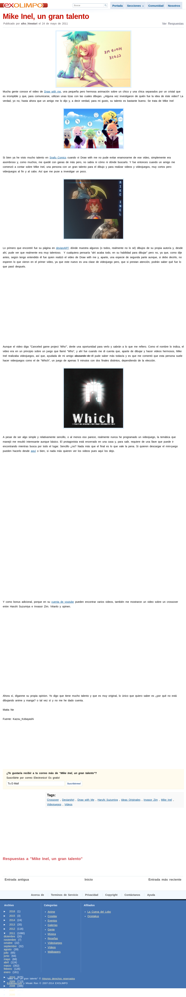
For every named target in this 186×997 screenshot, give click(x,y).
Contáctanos (132, 894)
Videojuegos (54, 804)
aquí (33, 450)
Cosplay (52, 916)
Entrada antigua (17, 879)
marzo (7, 965)
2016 (12, 911)
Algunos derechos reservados (58, 978)
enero (7, 972)
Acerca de (37, 894)
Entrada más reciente (164, 879)
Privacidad (91, 894)
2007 (12, 990)
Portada (117, 5)
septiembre (10, 946)
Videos (68, 804)
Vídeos (52, 947)
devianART (62, 248)
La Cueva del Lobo (99, 911)
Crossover (53, 799)
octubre (8, 942)
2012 (12, 928)
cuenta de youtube (62, 601)
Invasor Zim (151, 799)
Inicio (89, 879)
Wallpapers (54, 951)
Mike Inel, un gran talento (93, 16)
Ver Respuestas (173, 23)
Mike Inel (166, 799)
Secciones (135, 5)
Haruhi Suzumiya (108, 799)
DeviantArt (68, 799)
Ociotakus (93, 916)
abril (6, 962)
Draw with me (52, 91)
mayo (7, 959)
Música (52, 933)
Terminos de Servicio (64, 894)
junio (6, 955)
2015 (12, 915)
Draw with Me (86, 799)
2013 (12, 924)
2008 (12, 985)
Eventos (52, 920)
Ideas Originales (130, 799)
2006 (12, 994)
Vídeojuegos (55, 942)
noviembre (10, 939)
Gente (51, 929)
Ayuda (151, 894)
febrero (8, 968)
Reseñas (53, 938)
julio (6, 952)
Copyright (111, 894)
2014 (12, 920)
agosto (8, 949)
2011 (12, 933)
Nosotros (174, 5)
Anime (51, 911)
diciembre (9, 936)
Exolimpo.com (14, 983)
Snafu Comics (58, 157)
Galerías (53, 925)
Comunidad (156, 5)
